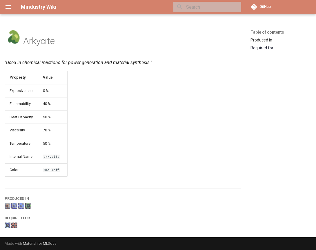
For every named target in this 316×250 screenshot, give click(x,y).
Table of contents (267, 32)
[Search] (207, 7)
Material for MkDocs (40, 243)
